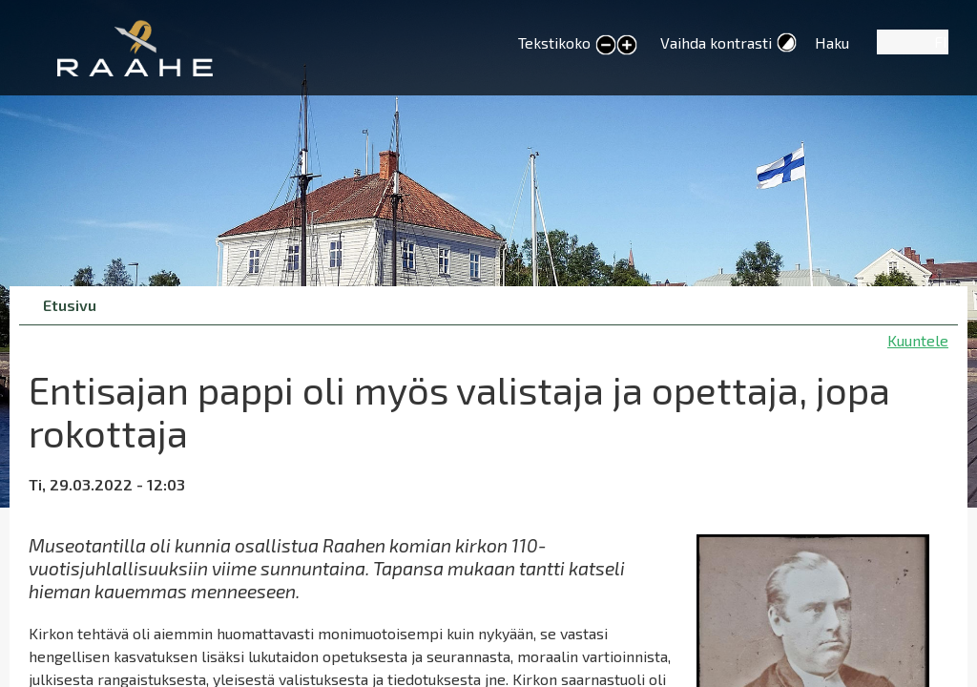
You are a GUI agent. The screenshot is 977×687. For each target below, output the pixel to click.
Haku (832, 42)
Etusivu (69, 305)
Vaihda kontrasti (716, 42)
